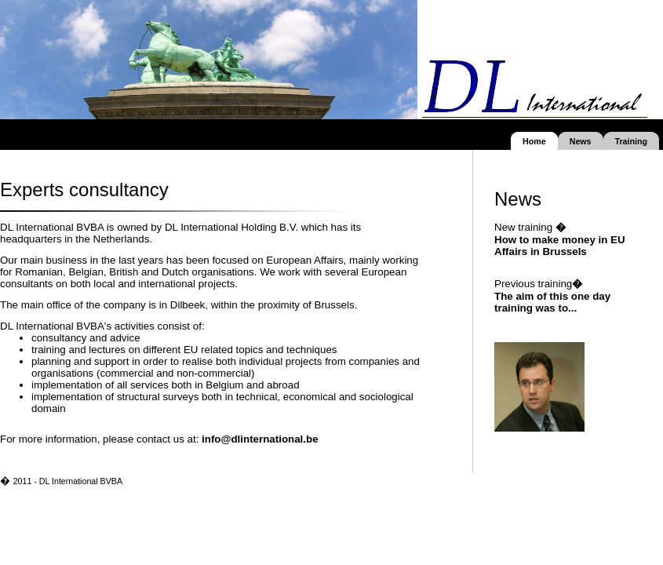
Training (631, 141)
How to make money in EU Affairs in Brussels (559, 245)
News (581, 141)
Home (534, 141)
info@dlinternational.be (260, 439)
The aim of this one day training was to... (552, 302)
